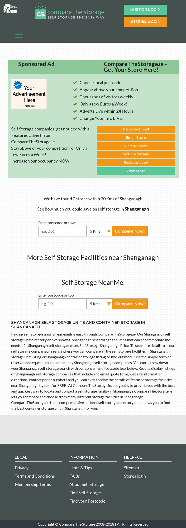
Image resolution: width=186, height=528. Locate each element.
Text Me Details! (136, 154)
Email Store (136, 137)
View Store (135, 171)
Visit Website (135, 146)
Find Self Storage (85, 492)
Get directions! (136, 129)
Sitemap (131, 467)
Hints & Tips (80, 467)
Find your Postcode (87, 501)
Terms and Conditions (35, 476)
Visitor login (145, 9)
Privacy (22, 467)
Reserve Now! (136, 162)
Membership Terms (33, 484)
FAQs (74, 476)
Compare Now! (130, 231)
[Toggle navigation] (19, 35)
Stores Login (145, 21)
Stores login (135, 476)
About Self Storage (86, 484)
